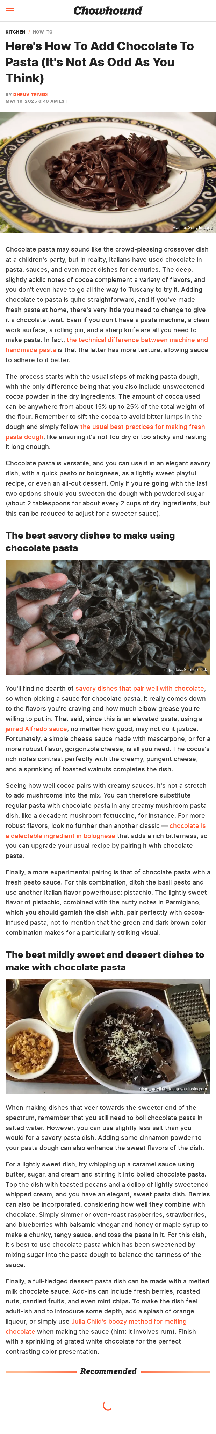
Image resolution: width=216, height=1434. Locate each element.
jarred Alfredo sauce (36, 729)
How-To (43, 32)
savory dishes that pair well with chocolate (139, 688)
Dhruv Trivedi (31, 94)
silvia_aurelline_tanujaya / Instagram (173, 1089)
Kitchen (16, 32)
